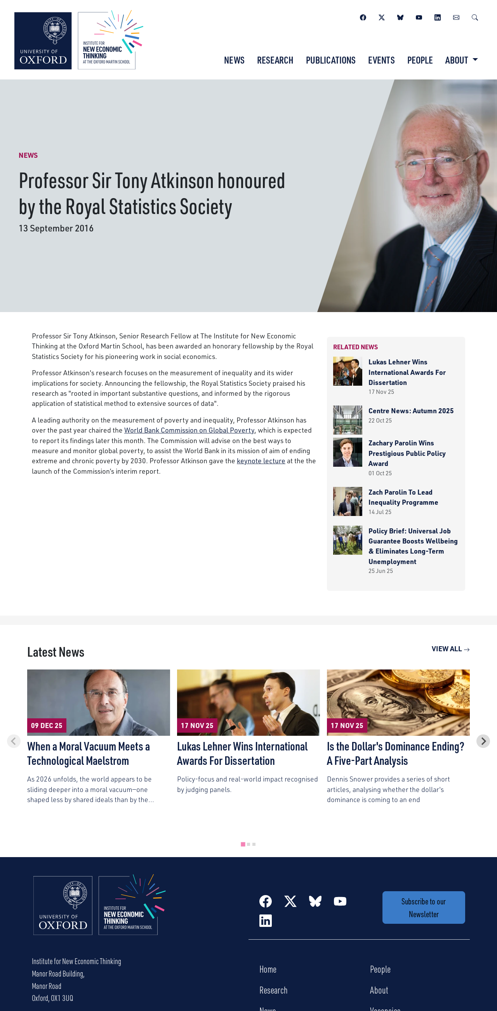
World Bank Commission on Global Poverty (189, 430)
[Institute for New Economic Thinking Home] (100, 913)
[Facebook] (363, 16)
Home (267, 969)
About (379, 989)
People (420, 59)
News (234, 59)
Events (381, 59)
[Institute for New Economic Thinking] (79, 39)
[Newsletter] (456, 16)
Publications (331, 59)
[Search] (475, 16)
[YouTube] (419, 16)
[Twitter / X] (381, 16)
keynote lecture (261, 460)
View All (451, 648)
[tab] (243, 844)
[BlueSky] (400, 16)
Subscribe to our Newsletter (423, 907)
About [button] (457, 59)
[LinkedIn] (437, 16)
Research (275, 59)
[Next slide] (483, 741)
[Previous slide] (14, 741)
